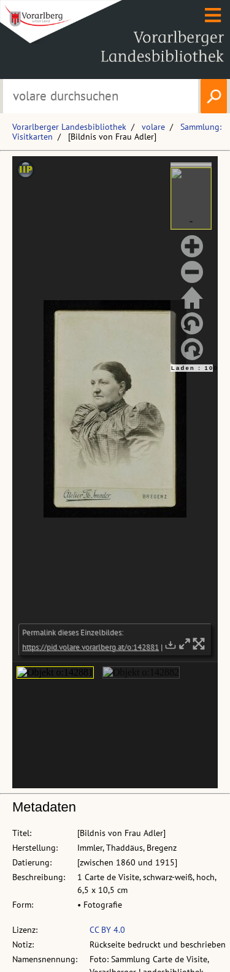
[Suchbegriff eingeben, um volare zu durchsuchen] (101, 96)
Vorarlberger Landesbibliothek (69, 126)
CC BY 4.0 (107, 929)
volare (153, 126)
